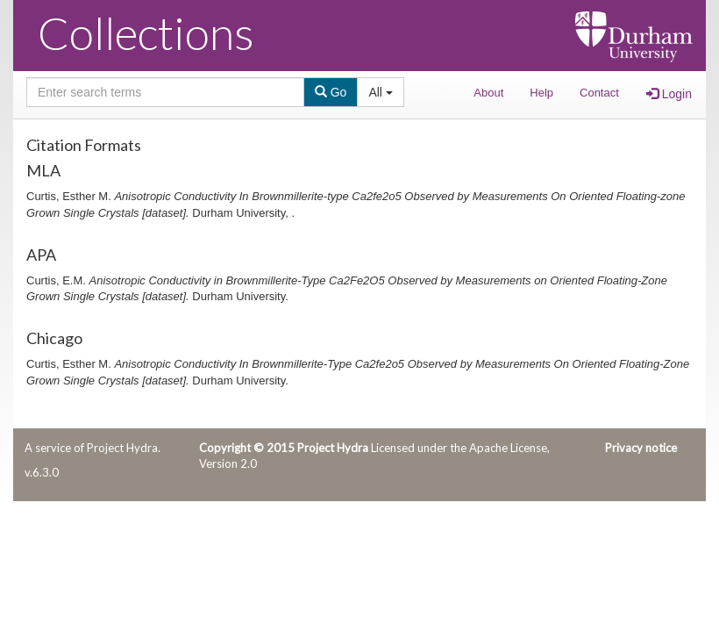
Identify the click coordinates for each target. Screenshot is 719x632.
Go (331, 92)
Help (541, 92)
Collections (146, 32)
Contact (599, 92)
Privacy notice (641, 448)
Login (669, 94)
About (488, 92)
